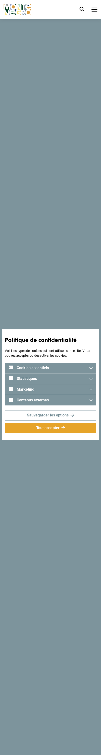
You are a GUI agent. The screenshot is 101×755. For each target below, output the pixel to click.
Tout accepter (48, 428)
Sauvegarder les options (48, 415)
